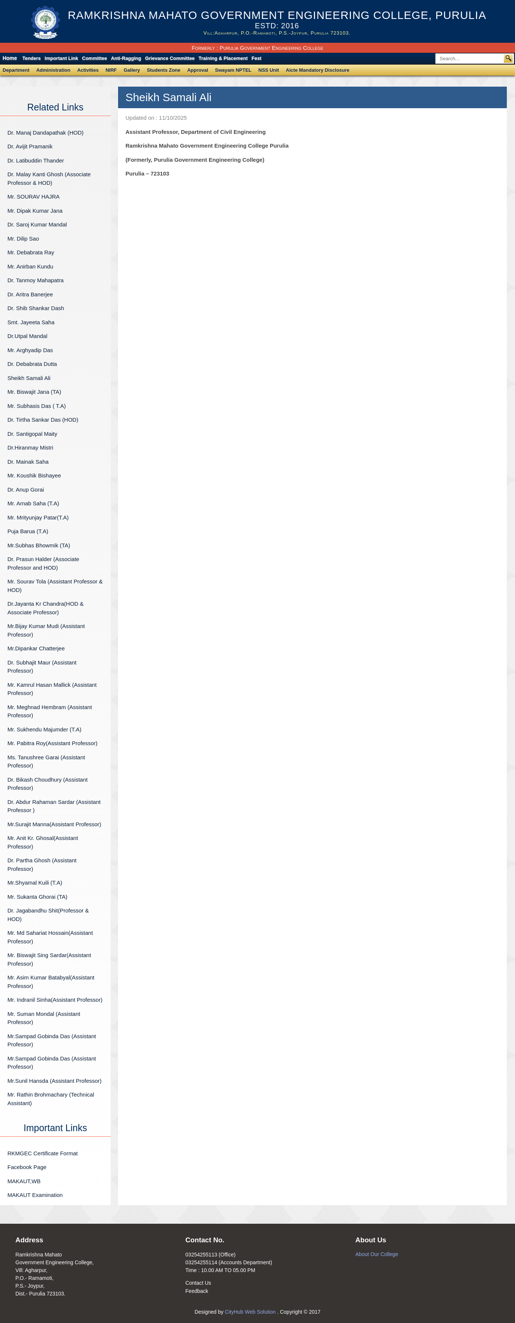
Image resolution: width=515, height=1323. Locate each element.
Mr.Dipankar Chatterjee (36, 648)
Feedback (196, 1291)
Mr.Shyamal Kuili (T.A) (34, 882)
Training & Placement (223, 58)
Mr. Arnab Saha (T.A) (33, 503)
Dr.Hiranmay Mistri (30, 447)
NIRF (111, 70)
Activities (88, 70)
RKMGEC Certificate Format (42, 1153)
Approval (197, 70)
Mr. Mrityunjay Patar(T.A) (38, 517)
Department (16, 70)
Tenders (31, 58)
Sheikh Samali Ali (28, 378)
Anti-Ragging (126, 58)
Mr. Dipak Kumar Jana (34, 210)
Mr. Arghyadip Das (30, 350)
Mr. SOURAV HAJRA (33, 196)
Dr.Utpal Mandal (27, 336)
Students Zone (163, 70)
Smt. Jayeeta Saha (31, 322)
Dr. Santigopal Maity (32, 434)
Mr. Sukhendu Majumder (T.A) (44, 729)
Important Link (61, 58)
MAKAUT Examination (35, 1195)
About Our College (376, 1254)
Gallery (132, 70)
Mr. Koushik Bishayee (34, 475)
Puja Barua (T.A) (27, 531)
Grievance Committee (170, 58)
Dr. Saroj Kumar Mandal (37, 224)
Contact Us (198, 1283)
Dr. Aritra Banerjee (30, 294)
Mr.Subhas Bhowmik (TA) (38, 545)
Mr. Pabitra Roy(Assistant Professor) (52, 743)
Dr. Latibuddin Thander (35, 160)
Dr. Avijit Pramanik (29, 146)
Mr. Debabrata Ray (50, 252)
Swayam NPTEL (233, 70)
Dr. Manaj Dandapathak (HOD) (45, 132)
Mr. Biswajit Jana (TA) (34, 392)
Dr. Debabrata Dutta (32, 364)
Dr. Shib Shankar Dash (35, 308)
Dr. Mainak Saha (28, 461)
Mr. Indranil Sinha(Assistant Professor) (54, 1000)
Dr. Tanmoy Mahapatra (35, 280)
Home (10, 58)
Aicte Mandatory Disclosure (317, 70)
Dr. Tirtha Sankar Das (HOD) (42, 419)
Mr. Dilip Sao (23, 238)
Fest (256, 58)
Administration (53, 70)
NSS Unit (268, 70)
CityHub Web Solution (251, 1312)
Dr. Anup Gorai (25, 489)
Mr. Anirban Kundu (30, 266)
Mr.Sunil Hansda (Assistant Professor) (54, 1081)
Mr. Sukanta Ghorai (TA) (37, 897)
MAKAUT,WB (23, 1181)
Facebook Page (26, 1167)
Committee (94, 58)
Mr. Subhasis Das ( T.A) (36, 406)
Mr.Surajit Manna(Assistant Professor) (54, 824)
